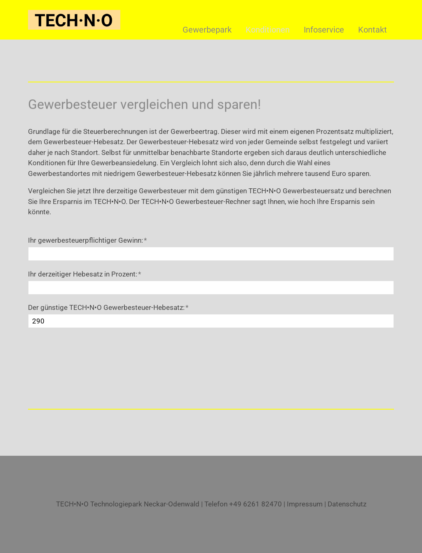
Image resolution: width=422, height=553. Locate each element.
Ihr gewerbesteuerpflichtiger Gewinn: (87, 240)
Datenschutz (347, 504)
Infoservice (324, 30)
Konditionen (268, 30)
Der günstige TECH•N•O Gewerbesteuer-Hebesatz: (108, 307)
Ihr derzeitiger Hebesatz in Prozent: (84, 274)
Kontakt (372, 30)
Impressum (305, 504)
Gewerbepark (207, 30)
